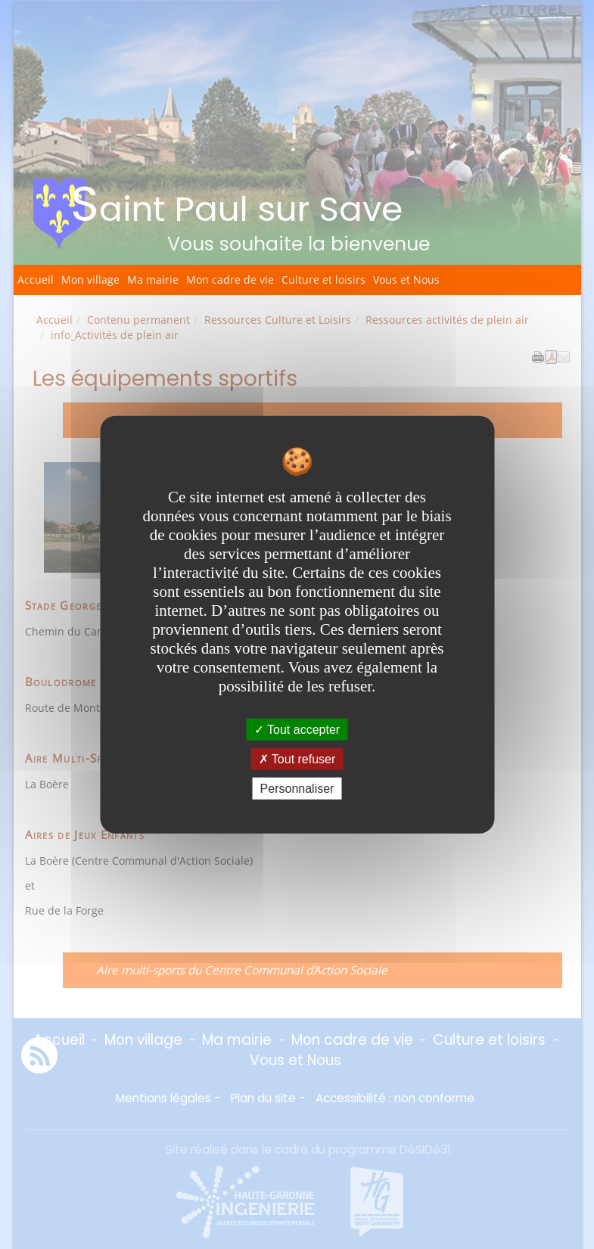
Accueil (35, 279)
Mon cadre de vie (230, 279)
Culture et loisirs (323, 279)
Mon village (90, 279)
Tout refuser (297, 758)
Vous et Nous (406, 279)
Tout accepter (297, 728)
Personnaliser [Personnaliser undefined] (297, 788)
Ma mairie (153, 279)
